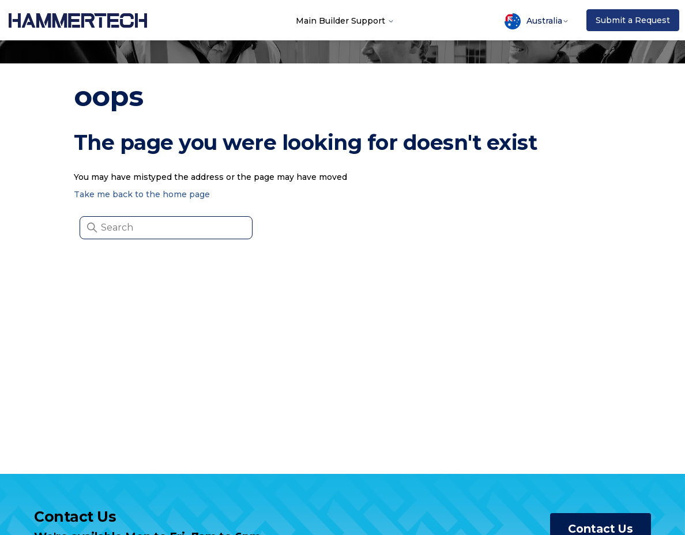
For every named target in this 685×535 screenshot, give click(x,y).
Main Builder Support (345, 20)
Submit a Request (633, 20)
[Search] (166, 227)
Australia (537, 21)
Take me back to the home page (142, 194)
